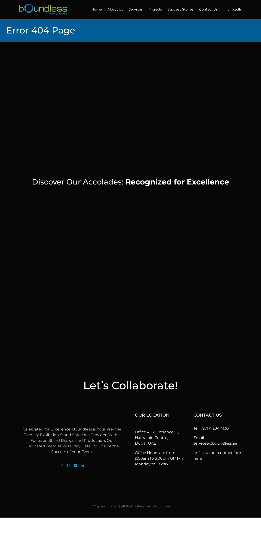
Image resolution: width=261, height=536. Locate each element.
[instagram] (68, 465)
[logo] (43, 6)
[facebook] (62, 465)
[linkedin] (82, 465)
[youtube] (75, 465)
